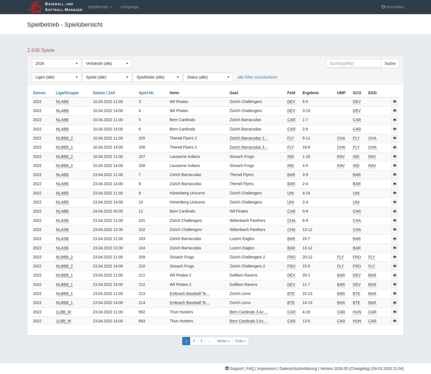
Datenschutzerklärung (298, 368)
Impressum (266, 368)
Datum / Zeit (104, 93)
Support (234, 368)
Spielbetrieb (100, 7)
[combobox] (56, 63)
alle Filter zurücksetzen (257, 77)
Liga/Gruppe (68, 93)
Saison (40, 93)
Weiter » (223, 341)
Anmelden (393, 7)
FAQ (250, 368)
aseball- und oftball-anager (63, 7)
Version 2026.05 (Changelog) (345, 368)
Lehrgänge (129, 7)
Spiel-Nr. (147, 93)
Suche (390, 63)
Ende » (240, 341)
